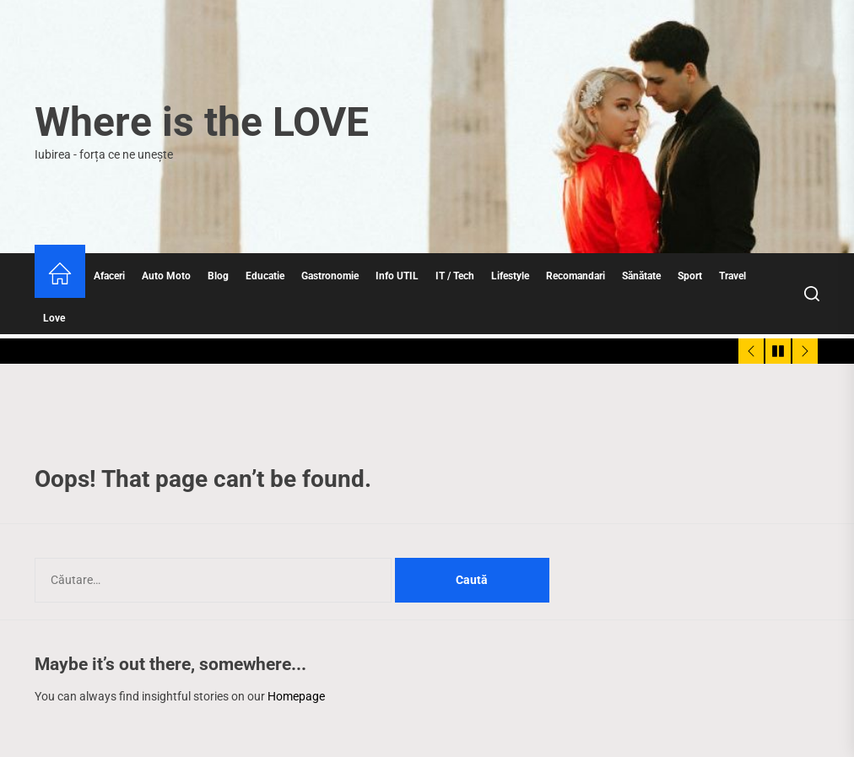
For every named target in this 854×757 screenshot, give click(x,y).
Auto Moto (166, 276)
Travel (732, 276)
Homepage (296, 696)
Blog (218, 276)
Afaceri (109, 276)
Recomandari (575, 276)
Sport (690, 276)
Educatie (265, 276)
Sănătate (641, 276)
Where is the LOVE (202, 122)
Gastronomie (330, 276)
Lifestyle (510, 276)
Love (54, 318)
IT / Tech (454, 276)
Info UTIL (397, 276)
